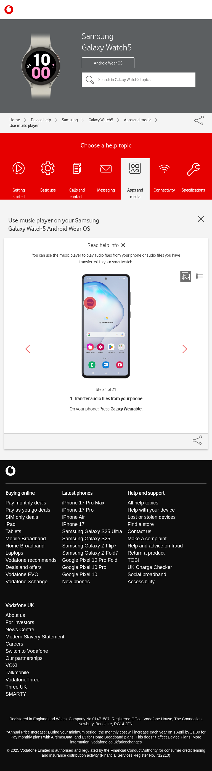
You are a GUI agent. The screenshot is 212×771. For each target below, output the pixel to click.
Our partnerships (24, 658)
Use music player (24, 125)
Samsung (70, 119)
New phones (76, 581)
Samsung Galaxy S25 (86, 538)
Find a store (141, 524)
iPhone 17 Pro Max (83, 503)
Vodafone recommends (31, 560)
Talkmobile (17, 672)
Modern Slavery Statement (35, 637)
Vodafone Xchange (26, 581)
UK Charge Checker (150, 567)
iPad (10, 524)
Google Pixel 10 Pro (84, 567)
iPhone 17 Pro (78, 510)
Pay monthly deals (26, 503)
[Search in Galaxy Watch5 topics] (138, 79)
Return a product (146, 553)
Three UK (16, 687)
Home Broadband (25, 546)
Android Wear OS (108, 63)
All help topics (143, 503)
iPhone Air (73, 517)
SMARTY (16, 694)
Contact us (139, 531)
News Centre (20, 629)
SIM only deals (22, 517)
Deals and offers (24, 567)
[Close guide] (201, 219)
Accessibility (141, 581)
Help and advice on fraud (155, 546)
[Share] (204, 437)
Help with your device (151, 510)
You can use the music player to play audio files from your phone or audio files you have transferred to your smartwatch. (106, 258)
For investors (20, 622)
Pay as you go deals (28, 510)
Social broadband (147, 574)
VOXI (11, 665)
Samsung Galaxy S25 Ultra (92, 531)
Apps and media (137, 119)
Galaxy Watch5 (101, 119)
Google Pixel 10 (79, 574)
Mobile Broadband (26, 538)
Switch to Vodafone (27, 651)
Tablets (13, 531)
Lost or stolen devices (152, 517)
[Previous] (27, 349)
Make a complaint (147, 538)
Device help (41, 119)
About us (15, 615)
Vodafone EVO (22, 574)
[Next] (184, 349)
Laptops (14, 553)
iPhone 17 (73, 524)
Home (14, 119)
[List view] (199, 276)
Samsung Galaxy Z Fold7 (90, 553)
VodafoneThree (22, 680)
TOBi (133, 560)
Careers (14, 644)
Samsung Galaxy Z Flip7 (89, 546)
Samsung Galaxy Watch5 (107, 41)
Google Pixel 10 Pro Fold (89, 560)
